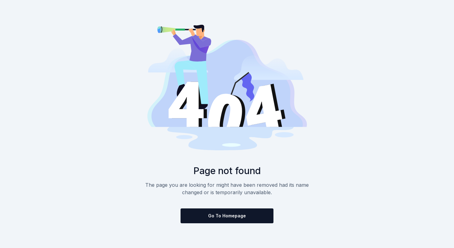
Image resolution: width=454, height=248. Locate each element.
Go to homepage (227, 215)
